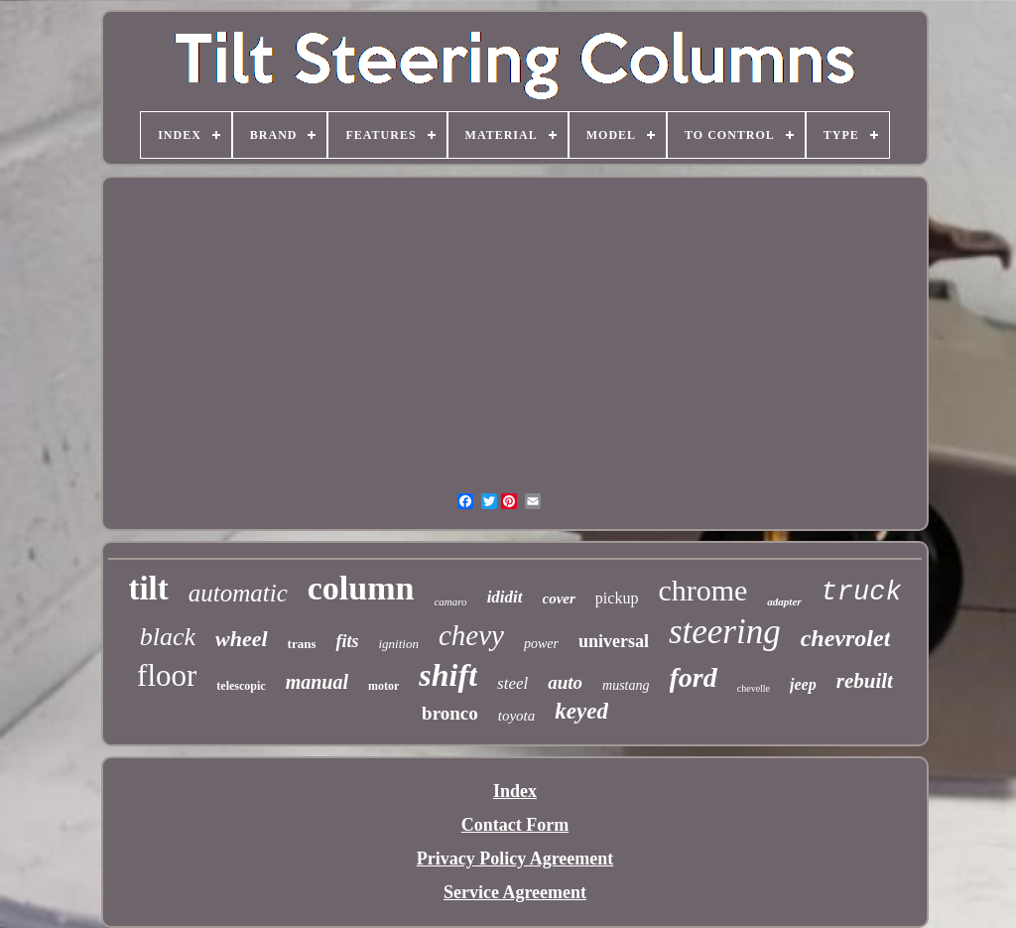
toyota (517, 716)
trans (302, 643)
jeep (803, 684)
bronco (450, 713)
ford (693, 677)
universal (613, 641)
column (361, 588)
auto (565, 682)
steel (512, 683)
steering (725, 631)
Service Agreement (515, 892)
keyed (581, 711)
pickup (617, 598)
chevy (471, 635)
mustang (625, 685)
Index (515, 791)
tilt (148, 588)
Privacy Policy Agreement (515, 858)
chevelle (753, 688)
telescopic (240, 686)
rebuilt (864, 681)
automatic (238, 593)
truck (862, 592)
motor (383, 686)
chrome (702, 590)
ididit (505, 597)
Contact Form (515, 825)
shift (448, 675)
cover (559, 598)
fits (346, 641)
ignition (398, 643)
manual (317, 682)
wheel (241, 638)
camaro (450, 601)
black (167, 636)
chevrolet (846, 638)
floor (166, 675)
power (541, 643)
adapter (784, 601)
